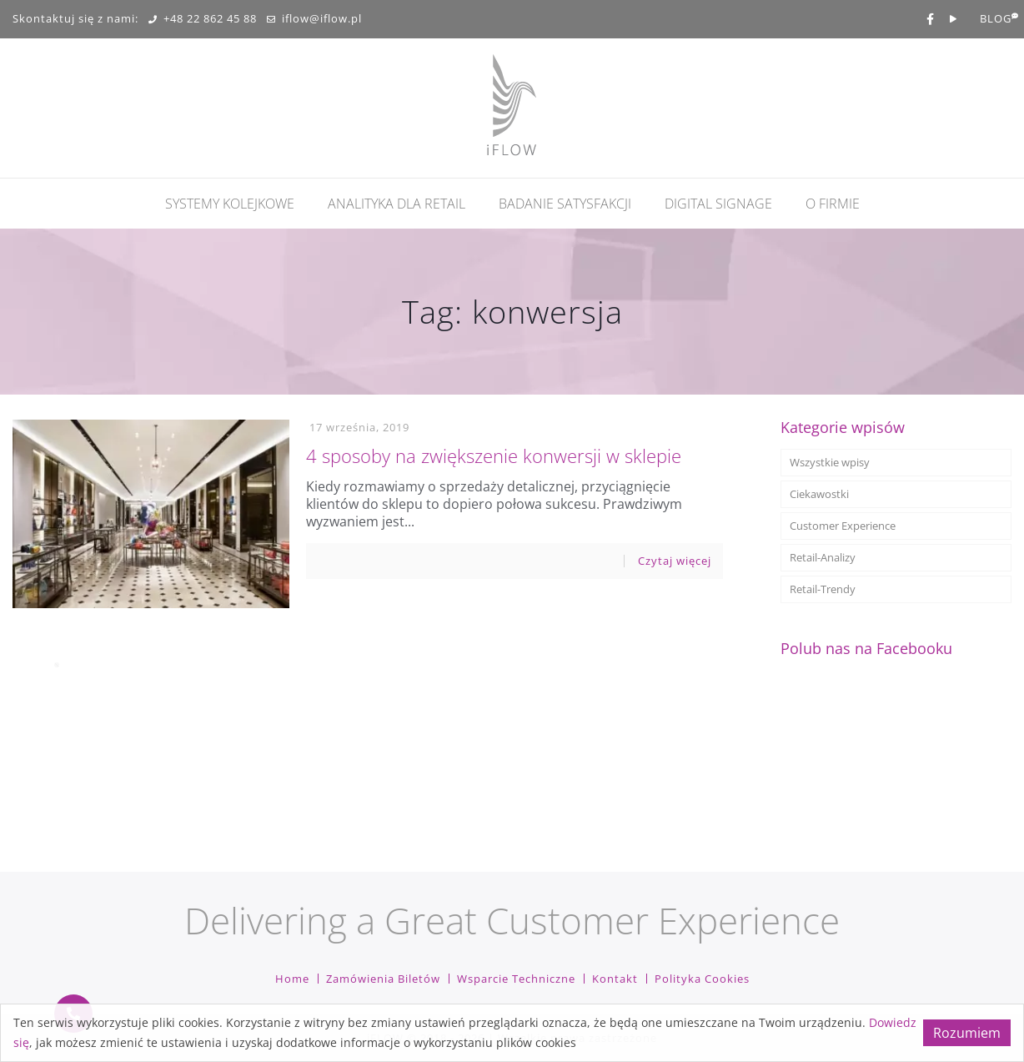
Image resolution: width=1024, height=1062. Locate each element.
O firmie (833, 203)
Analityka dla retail (396, 203)
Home (292, 978)
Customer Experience (843, 525)
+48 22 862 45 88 (202, 19)
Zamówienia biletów (383, 978)
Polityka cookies (702, 978)
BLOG (995, 19)
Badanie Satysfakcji (565, 203)
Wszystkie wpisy (830, 462)
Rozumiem (967, 1033)
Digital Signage (718, 203)
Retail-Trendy (823, 588)
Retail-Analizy (823, 557)
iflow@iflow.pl (314, 19)
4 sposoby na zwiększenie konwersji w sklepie (493, 455)
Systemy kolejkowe (229, 203)
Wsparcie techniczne (516, 978)
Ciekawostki (819, 493)
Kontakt (615, 978)
